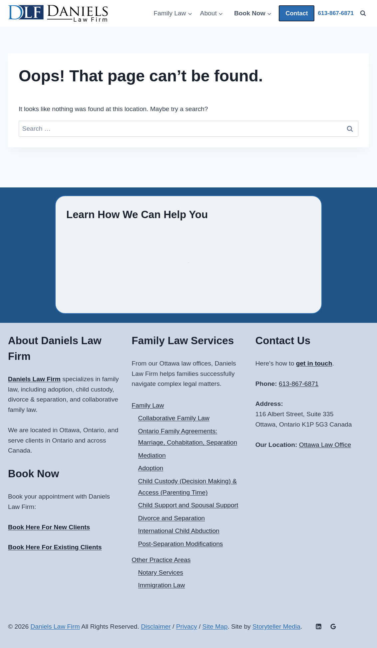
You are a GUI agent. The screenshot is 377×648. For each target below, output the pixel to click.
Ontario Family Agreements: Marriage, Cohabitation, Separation (187, 437)
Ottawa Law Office (325, 444)
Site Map (215, 626)
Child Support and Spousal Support (188, 505)
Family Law (148, 405)
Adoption (151, 468)
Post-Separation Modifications (180, 543)
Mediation (152, 455)
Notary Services (160, 572)
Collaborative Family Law (173, 418)
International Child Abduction (178, 530)
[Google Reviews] (333, 626)
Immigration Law (161, 585)
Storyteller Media (276, 626)
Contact (296, 13)
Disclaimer (156, 626)
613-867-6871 (299, 383)
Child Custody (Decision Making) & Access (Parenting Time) (187, 487)
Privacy (186, 626)
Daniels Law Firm (55, 626)
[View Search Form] (363, 13)
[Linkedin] (318, 626)
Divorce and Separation (171, 518)
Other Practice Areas (161, 559)
